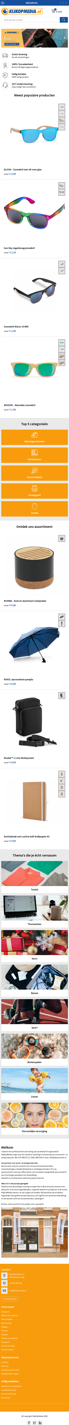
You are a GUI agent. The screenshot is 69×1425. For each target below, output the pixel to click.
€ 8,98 (10, 762)
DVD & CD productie (9, 1315)
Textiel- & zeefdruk (9, 1338)
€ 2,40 (10, 330)
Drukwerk (5, 1311)
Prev (4, 38)
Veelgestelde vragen (10, 1373)
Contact (4, 1362)
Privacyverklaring (8, 1393)
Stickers (4, 1334)
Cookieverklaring (8, 1390)
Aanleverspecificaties (10, 1370)
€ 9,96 (10, 605)
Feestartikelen (7, 1349)
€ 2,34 (10, 252)
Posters (4, 1330)
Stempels (5, 1342)
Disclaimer (5, 1397)
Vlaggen (4, 1327)
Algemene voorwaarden (11, 1386)
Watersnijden (7, 1319)
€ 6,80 (10, 683)
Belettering (6, 1323)
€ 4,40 (10, 173)
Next (65, 38)
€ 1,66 (10, 409)
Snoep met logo (8, 1346)
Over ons (5, 1366)
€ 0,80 (10, 840)
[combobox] (30, 20)
